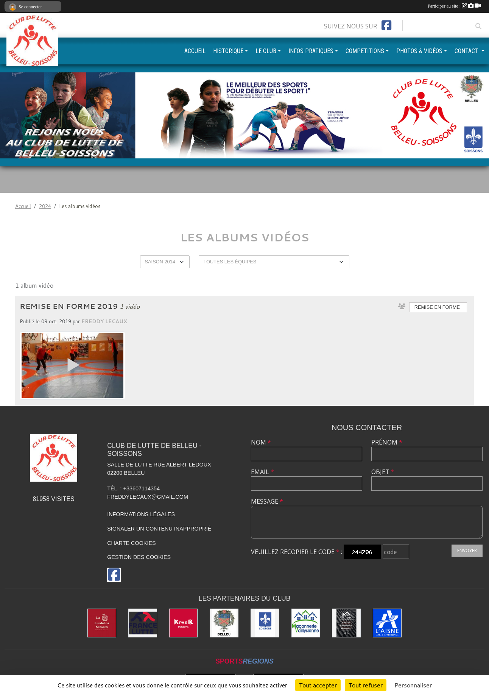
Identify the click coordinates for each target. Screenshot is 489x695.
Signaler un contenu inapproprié (159, 529)
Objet (382, 472)
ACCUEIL (195, 51)
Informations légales (141, 514)
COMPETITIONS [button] (365, 51)
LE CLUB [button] (265, 51)
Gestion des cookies (139, 557)
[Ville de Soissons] (265, 623)
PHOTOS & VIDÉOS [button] (419, 51)
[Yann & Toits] (346, 623)
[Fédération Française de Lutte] (142, 623)
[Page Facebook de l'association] (386, 25)
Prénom (386, 442)
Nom (261, 442)
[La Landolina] (101, 623)
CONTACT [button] (467, 51)
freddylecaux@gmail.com (147, 497)
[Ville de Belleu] (224, 623)
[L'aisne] (387, 623)
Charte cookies (131, 543)
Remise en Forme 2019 (69, 306)
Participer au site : (454, 6)
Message (267, 501)
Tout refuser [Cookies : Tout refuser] (366, 685)
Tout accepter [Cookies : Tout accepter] (318, 685)
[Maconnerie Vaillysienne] (305, 623)
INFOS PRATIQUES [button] (310, 51)
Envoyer (467, 550)
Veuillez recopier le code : (296, 552)
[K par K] (183, 623)
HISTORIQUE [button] (228, 51)
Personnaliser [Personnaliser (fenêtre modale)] (413, 685)
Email (262, 472)
